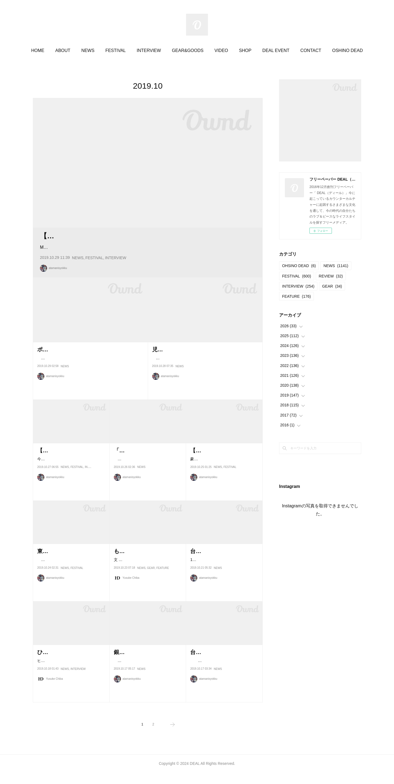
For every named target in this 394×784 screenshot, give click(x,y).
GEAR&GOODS (188, 50)
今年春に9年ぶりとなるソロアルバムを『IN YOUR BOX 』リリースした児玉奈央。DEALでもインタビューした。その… (205, 381)
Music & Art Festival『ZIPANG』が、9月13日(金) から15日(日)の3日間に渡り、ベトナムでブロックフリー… (146, 258)
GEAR (151, 595)
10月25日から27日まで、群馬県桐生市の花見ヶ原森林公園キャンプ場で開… (223, 583)
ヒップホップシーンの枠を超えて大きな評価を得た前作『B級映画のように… (71, 684)
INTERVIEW (149, 50)
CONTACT (310, 50)
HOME (37, 50)
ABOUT (62, 50)
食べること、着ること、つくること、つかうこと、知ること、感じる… (146, 482)
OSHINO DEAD (347, 50)
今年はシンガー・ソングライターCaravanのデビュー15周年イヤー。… (146, 684)
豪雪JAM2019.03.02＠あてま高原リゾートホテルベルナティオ (222, 482)
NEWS (87, 50)
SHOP (245, 50)
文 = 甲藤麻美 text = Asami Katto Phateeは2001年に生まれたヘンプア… (147, 583)
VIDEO (221, 50)
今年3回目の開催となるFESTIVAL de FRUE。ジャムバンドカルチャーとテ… (71, 482)
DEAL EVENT (275, 50)
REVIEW (331, 276)
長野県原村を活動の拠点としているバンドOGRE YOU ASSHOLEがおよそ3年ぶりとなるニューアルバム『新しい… (89, 381)
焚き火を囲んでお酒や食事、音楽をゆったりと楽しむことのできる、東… (69, 583)
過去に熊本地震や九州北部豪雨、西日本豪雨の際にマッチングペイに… (222, 684)
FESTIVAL (115, 50)
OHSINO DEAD (299, 266)
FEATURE (162, 595)
